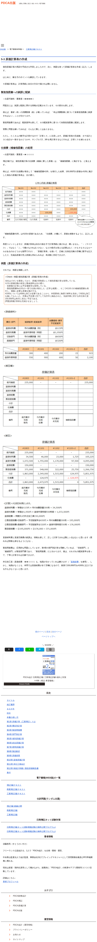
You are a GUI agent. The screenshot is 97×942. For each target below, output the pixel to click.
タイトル (11, 700)
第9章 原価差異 (13, 756)
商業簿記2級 (12, 810)
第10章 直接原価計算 (16, 760)
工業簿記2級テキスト (34, 49)
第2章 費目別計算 (14, 726)
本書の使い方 (12, 717)
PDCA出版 (8, 3)
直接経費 (75, 562)
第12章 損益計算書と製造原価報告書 (23, 768)
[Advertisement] (48, 26)
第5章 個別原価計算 (15, 739)
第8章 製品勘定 (13, 751)
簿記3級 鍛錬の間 (14, 806)
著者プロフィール (10, 882)
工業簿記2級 (12, 815)
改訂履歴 (11, 705)
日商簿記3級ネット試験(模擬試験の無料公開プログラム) (31, 827)
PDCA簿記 (17, 901)
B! (40, 649)
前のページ (40, 632)
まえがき (11, 709)
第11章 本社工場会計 (16, 764)
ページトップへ (48, 636)
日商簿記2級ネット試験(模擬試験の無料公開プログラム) (31, 831)
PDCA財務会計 (19, 896)
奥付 (9, 773)
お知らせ (17, 934)
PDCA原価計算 (19, 906)
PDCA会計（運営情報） (23, 925)
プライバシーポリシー (22, 930)
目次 (48, 632)
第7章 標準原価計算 (15, 747)
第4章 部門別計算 (14, 734)
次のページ (57, 632)
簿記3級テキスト (14, 785)
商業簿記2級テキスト (16, 789)
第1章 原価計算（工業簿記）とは (21, 722)
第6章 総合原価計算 (15, 743)
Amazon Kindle (24, 684)
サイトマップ (19, 939)
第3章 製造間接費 (14, 730)
